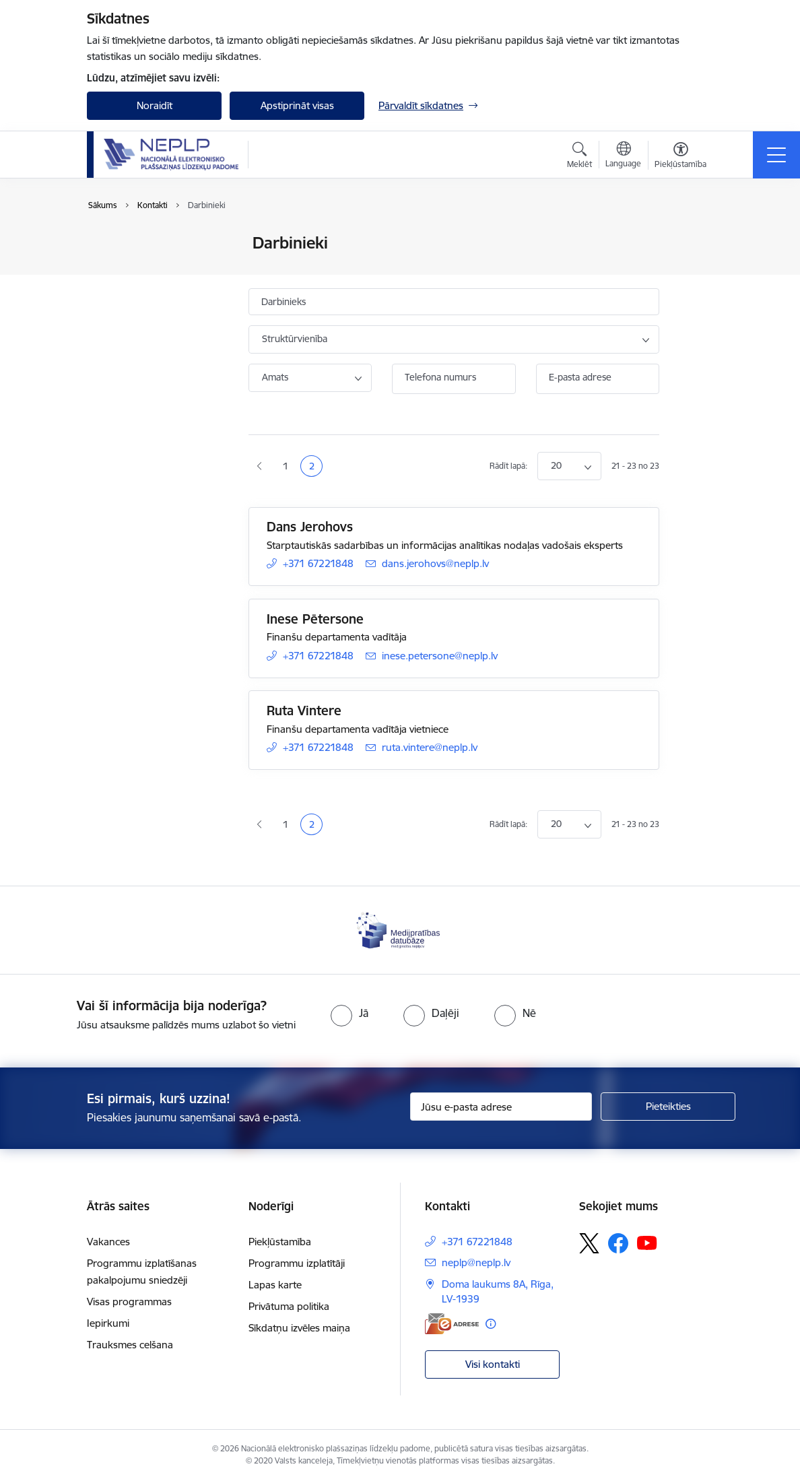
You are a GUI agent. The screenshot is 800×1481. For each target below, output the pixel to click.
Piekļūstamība (279, 1241)
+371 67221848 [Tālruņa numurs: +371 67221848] (318, 563)
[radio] (349, 1013)
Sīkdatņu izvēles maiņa (299, 1327)
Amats (275, 377)
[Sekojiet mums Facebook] (618, 1243)
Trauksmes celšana (130, 1344)
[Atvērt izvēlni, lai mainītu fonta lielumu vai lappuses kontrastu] (680, 157)
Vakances (108, 1241)
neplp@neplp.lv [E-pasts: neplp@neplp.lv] (476, 1262)
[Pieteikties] (668, 1106)
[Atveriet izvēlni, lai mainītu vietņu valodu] (623, 156)
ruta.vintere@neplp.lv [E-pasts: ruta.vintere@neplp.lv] (429, 747)
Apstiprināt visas (297, 105)
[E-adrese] (452, 1324)
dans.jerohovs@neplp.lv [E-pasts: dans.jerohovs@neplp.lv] (435, 563)
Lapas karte (275, 1284)
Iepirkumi (108, 1323)
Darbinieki (124, 267)
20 (556, 465)
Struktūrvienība (294, 339)
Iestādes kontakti (139, 243)
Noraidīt (154, 105)
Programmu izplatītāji (296, 1263)
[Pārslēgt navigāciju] (776, 154)
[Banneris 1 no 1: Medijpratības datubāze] (400, 929)
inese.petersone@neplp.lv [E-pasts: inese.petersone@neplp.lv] (440, 655)
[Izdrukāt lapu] (694, 237)
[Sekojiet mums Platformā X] (589, 1243)
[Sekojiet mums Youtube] (647, 1243)
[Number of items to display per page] (569, 466)
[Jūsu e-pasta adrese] (501, 1106)
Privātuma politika (288, 1306)
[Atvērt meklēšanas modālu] (579, 157)
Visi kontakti (492, 1364)
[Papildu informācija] (491, 1324)
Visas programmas (129, 1301)
